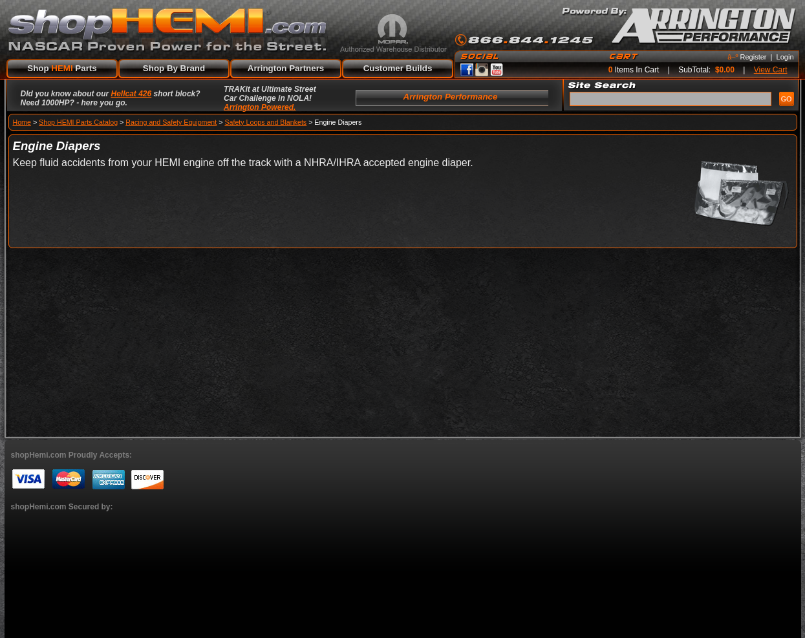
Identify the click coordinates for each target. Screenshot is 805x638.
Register (753, 57)
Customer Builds (398, 68)
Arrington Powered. (259, 107)
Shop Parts (61, 68)
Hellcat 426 (131, 93)
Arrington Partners (286, 68)
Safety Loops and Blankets (265, 122)
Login (785, 57)
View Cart (771, 69)
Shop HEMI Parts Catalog (78, 122)
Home (22, 122)
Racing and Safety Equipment (171, 122)
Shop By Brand (174, 68)
